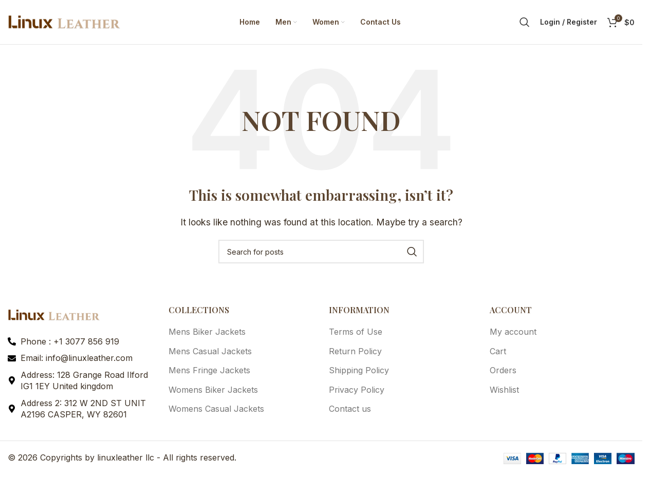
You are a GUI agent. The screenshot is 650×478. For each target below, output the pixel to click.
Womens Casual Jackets (216, 411)
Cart (498, 353)
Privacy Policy (356, 391)
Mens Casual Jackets (210, 353)
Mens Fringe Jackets (209, 372)
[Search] (524, 23)
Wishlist (504, 391)
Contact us (350, 411)
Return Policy (355, 353)
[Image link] (54, 316)
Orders (503, 372)
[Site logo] (64, 22)
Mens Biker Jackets (207, 334)
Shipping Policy (359, 372)
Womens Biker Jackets (213, 391)
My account (513, 334)
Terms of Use (355, 334)
